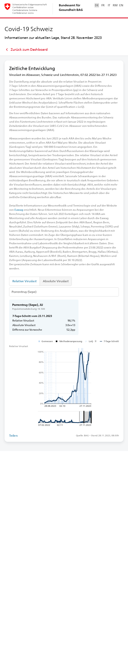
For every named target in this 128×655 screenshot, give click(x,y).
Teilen (13, 435)
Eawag (18, 209)
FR (103, 5)
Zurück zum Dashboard (26, 49)
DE (97, 5)
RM (115, 5)
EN (121, 5)
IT (109, 5)
